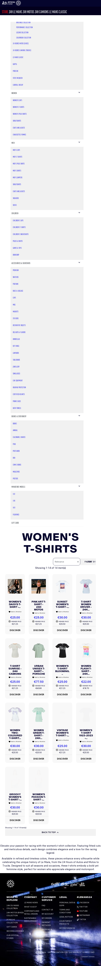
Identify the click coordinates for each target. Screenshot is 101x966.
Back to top (50, 832)
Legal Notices (66, 917)
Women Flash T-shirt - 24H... (86, 669)
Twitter (82, 907)
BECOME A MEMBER (15, 931)
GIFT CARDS (12, 927)
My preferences (67, 928)
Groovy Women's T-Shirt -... (15, 797)
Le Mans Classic (58, 12)
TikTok (81, 919)
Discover (15, 630)
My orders (47, 918)
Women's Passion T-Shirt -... (39, 797)
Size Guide (46, 944)
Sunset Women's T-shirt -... (62, 604)
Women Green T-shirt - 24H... (38, 734)
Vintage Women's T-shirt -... (62, 733)
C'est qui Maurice (72, 952)
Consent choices (88, 957)
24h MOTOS (28, 12)
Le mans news (31, 902)
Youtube (82, 911)
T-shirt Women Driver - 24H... (86, 605)
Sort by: (91, 561)
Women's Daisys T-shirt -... (15, 604)
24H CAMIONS (42, 12)
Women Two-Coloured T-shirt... (15, 734)
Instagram (83, 915)
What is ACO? (30, 907)
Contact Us (47, 909)
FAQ (43, 905)
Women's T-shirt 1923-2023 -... (86, 734)
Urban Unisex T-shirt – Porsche (38, 669)
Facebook (83, 902)
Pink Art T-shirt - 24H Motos (39, 605)
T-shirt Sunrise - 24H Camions (15, 669)
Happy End (89, 952)
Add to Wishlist (15, 612)
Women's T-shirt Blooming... (62, 669)
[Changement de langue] (9, 3)
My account (48, 914)
